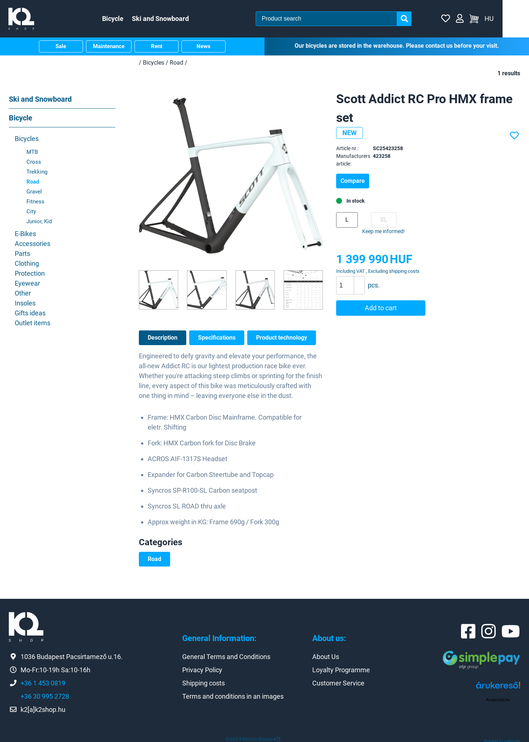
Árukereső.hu (498, 698)
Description (162, 336)
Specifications (216, 336)
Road (154, 557)
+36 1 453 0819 (43, 682)
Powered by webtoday (502, 740)
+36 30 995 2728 (45, 695)
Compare (353, 179)
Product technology (281, 336)
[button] (359, 279)
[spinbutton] (353, 284)
